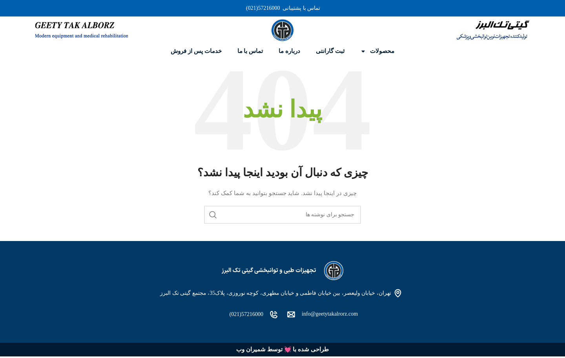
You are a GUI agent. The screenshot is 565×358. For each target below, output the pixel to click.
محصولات (377, 51)
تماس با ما (250, 51)
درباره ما (289, 51)
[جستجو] (282, 215)
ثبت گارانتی (330, 51)
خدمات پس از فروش (196, 51)
